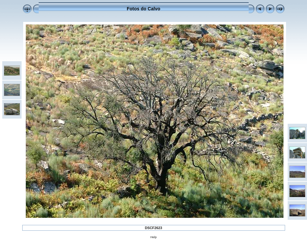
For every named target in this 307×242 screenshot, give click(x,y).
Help (153, 237)
